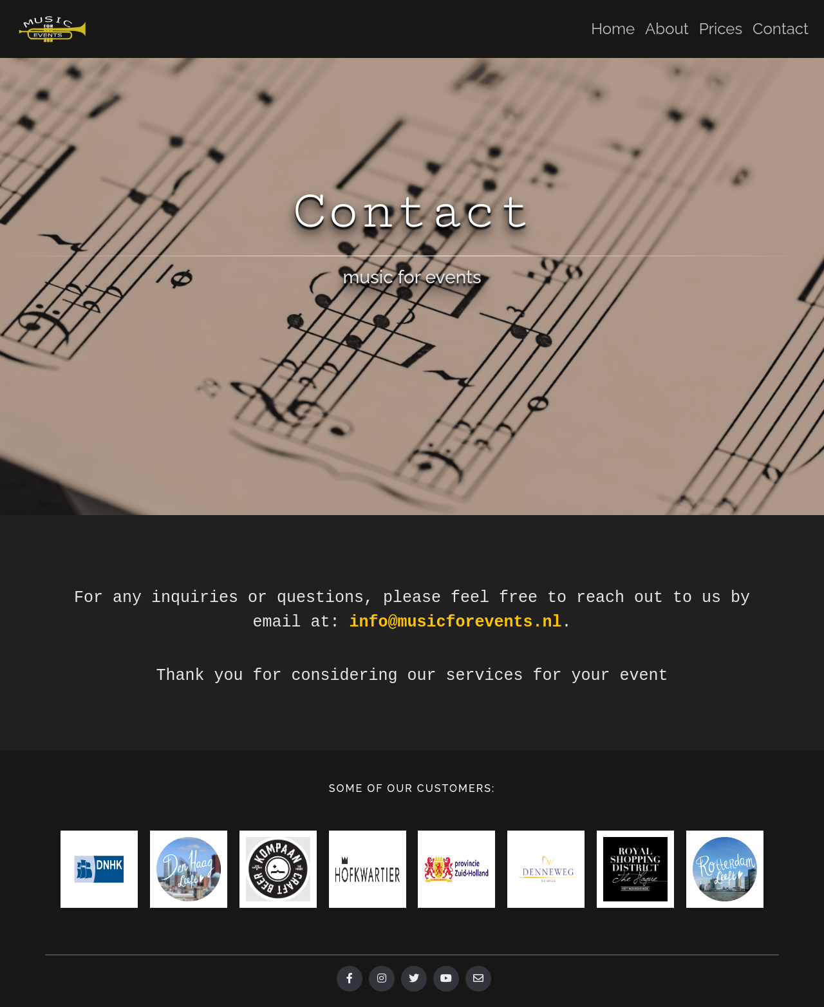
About (667, 28)
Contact (781, 28)
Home (613, 28)
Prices (720, 28)
